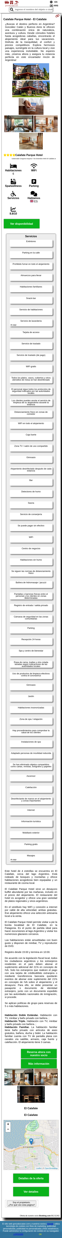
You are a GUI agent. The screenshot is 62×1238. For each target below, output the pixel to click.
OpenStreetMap (51, 1168)
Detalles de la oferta (31, 1178)
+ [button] (8, 1124)
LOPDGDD (18, 1234)
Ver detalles (31, 1191)
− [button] (8, 1129)
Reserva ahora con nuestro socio (39, 1054)
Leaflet (38, 1168)
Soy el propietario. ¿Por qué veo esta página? (21, 1203)
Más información (38, 1063)
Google (50, 1224)
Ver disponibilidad (21, 223)
